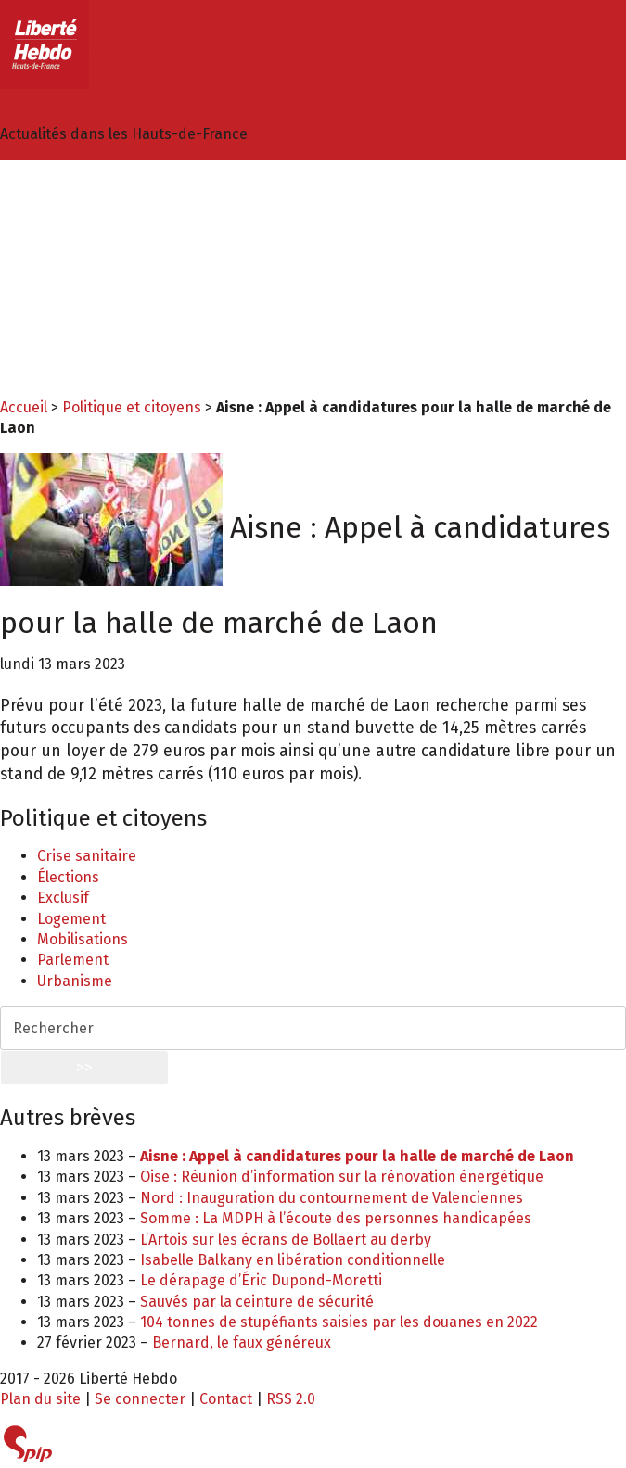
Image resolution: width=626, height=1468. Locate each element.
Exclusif (63, 897)
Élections (68, 877)
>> (84, 1067)
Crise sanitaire (86, 856)
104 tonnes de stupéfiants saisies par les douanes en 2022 (339, 1322)
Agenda (63, 371)
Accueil (23, 407)
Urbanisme (74, 981)
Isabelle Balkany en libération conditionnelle (292, 1260)
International (82, 330)
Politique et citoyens (111, 205)
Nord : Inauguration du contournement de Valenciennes (331, 1198)
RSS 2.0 (290, 1399)
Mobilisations (82, 939)
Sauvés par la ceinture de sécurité (257, 1301)
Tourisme (68, 351)
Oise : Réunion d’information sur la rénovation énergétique (341, 1176)
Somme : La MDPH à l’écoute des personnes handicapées (335, 1218)
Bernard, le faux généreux (241, 1342)
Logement (71, 919)
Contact (225, 1399)
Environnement (90, 247)
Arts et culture (85, 267)
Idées (56, 185)
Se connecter (140, 1399)
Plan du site (40, 1399)
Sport (56, 288)
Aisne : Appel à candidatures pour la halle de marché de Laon (357, 1156)
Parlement (73, 959)
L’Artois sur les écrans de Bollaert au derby (285, 1239)
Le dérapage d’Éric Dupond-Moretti (261, 1280)
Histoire (64, 309)
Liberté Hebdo (141, 52)
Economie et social (100, 226)
